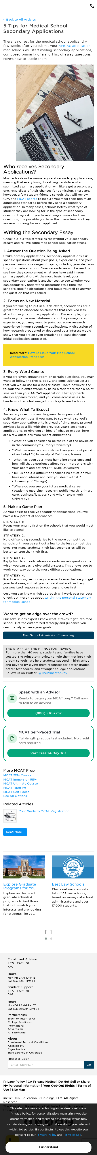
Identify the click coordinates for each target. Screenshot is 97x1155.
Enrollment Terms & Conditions (28, 1042)
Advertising (15, 1029)
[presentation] (46, 932)
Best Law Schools (68, 884)
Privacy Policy (46, 1134)
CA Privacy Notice (41, 1081)
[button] (46, 938)
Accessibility (16, 1045)
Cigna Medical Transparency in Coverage (25, 1051)
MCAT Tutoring (14, 787)
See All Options (15, 796)
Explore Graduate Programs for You (19, 886)
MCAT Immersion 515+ (20, 779)
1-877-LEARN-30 (18, 963)
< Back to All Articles (19, 19)
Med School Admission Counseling (48, 635)
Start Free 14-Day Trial (48, 753)
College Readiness (20, 1022)
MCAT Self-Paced (16, 792)
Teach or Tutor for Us (22, 1018)
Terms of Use (72, 1134)
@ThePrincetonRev (52, 673)
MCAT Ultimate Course (20, 783)
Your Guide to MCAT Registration (44, 811)
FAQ (10, 966)
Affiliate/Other (17, 1032)
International (16, 1025)
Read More (15, 832)
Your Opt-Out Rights (59, 1085)
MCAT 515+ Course (17, 775)
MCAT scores (27, 198)
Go (89, 1064)
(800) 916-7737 (48, 713)
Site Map (18, 1089)
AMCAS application (75, 46)
